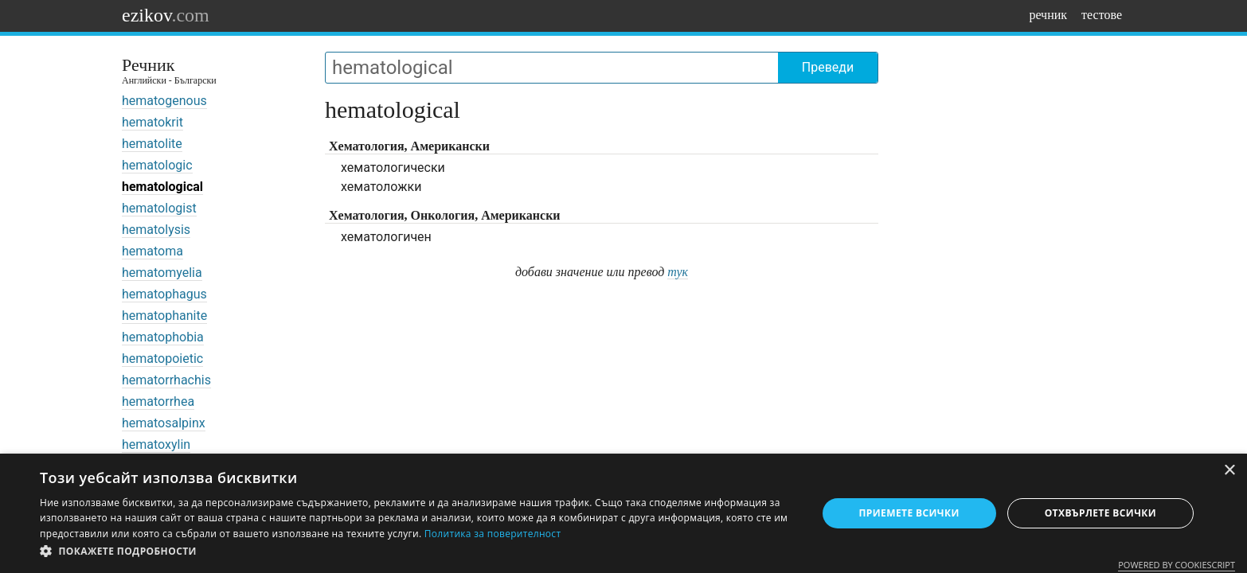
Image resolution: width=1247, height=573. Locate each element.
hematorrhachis (166, 380)
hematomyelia (162, 272)
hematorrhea (158, 401)
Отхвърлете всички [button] (1100, 513)
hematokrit (152, 122)
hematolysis (156, 229)
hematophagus (164, 294)
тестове (1101, 14)
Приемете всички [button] (909, 513)
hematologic (157, 165)
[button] (416, 551)
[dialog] (623, 513)
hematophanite (164, 315)
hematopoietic (162, 358)
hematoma (152, 251)
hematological (162, 186)
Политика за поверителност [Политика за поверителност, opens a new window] (492, 533)
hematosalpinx (163, 423)
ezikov (165, 15)
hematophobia (163, 337)
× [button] (1229, 471)
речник (1048, 14)
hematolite (152, 143)
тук (677, 272)
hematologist (159, 208)
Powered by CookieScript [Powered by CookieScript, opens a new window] (1176, 565)
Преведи (828, 67)
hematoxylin (156, 444)
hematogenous (164, 100)
